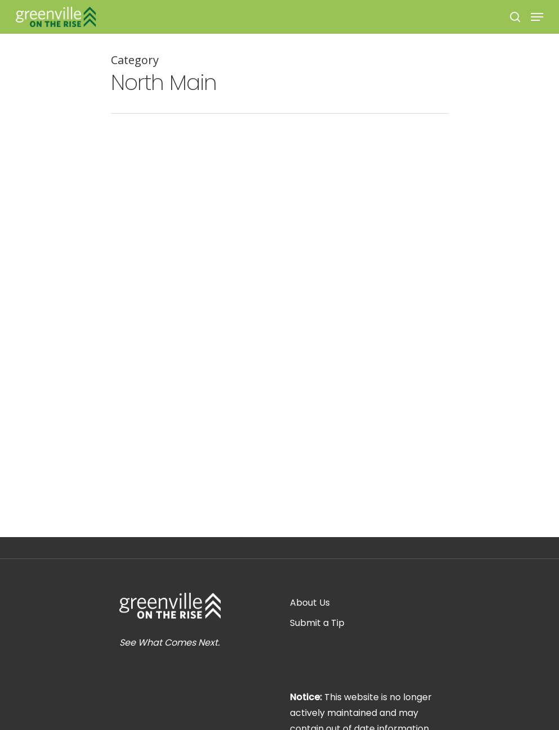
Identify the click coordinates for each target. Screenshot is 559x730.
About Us (310, 602)
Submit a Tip (317, 622)
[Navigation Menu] (537, 16)
